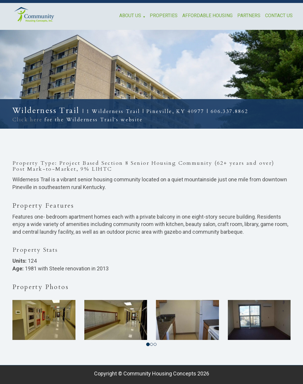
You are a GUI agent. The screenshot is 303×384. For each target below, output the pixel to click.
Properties (164, 15)
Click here (27, 119)
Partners (248, 15)
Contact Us (279, 15)
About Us (130, 15)
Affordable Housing (207, 15)
